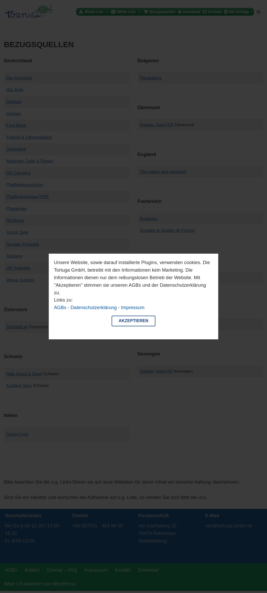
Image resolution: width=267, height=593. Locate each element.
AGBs (60, 307)
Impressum (132, 307)
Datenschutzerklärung (94, 307)
